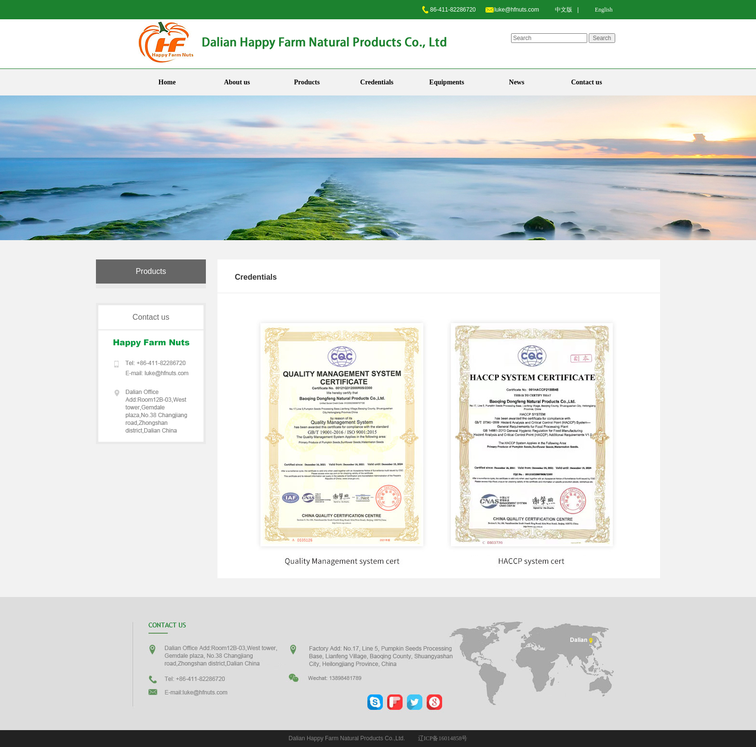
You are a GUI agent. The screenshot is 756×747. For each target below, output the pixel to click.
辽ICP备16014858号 (443, 738)
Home (167, 82)
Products (307, 82)
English (604, 9)
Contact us (586, 82)
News (517, 82)
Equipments (446, 82)
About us (237, 82)
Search (602, 38)
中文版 (563, 9)
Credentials (376, 82)
